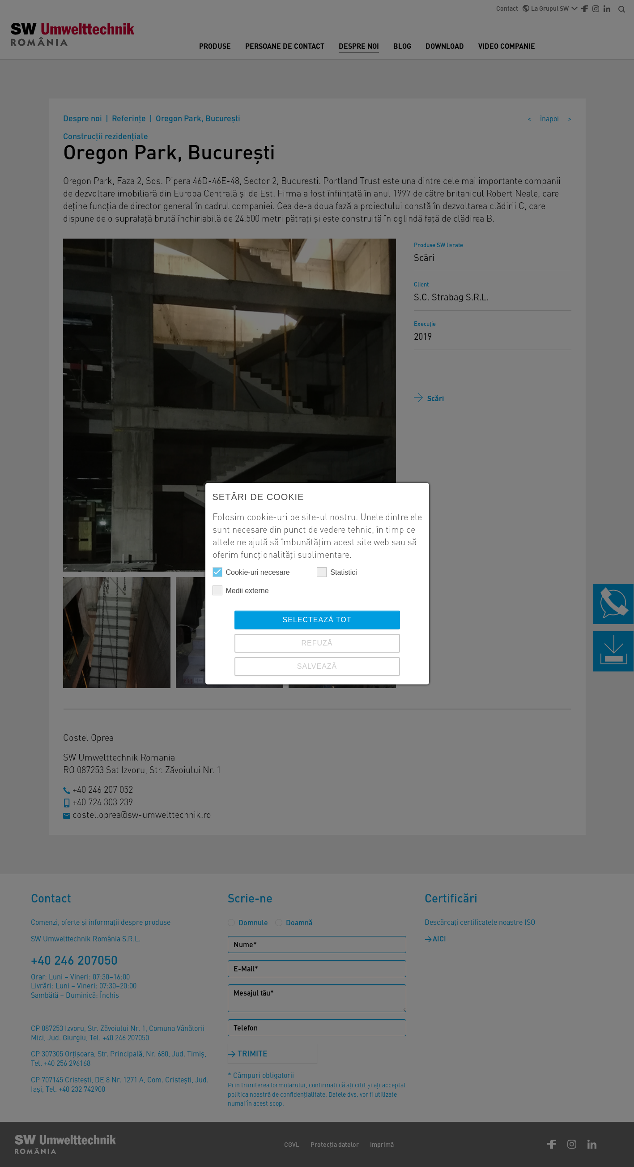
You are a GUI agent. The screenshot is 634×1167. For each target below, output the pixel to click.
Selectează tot (317, 620)
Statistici (337, 572)
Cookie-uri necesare (251, 572)
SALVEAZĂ (317, 666)
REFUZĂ (317, 643)
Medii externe (241, 590)
